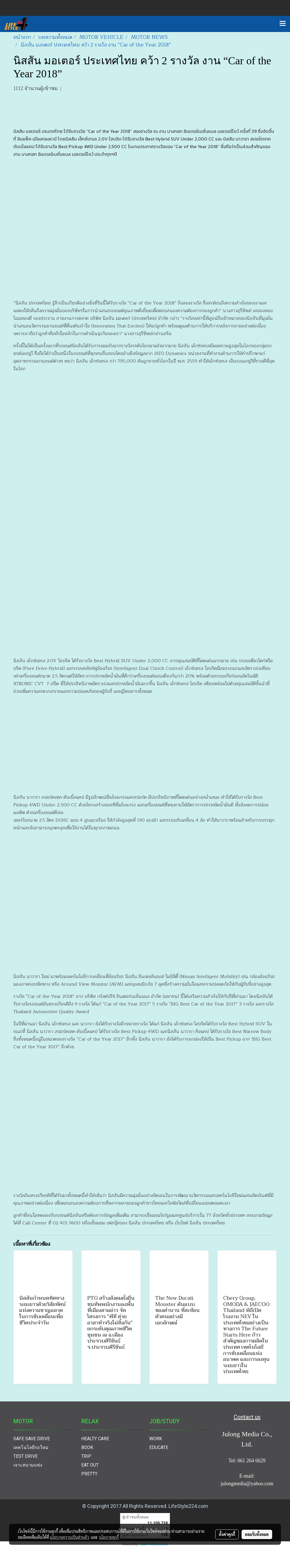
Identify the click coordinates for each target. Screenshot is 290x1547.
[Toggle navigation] (282, 24)
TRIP (86, 1456)
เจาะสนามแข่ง (27, 1465)
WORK (155, 1438)
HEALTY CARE (95, 1438)
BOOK (87, 1447)
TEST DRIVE (25, 1456)
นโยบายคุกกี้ (109, 1537)
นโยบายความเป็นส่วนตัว (69, 1537)
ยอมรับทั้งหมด (257, 1534)
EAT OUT (90, 1465)
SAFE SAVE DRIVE (31, 1438)
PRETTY (89, 1473)
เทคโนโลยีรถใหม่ (30, 1447)
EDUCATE (158, 1447)
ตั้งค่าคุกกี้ (227, 1534)
